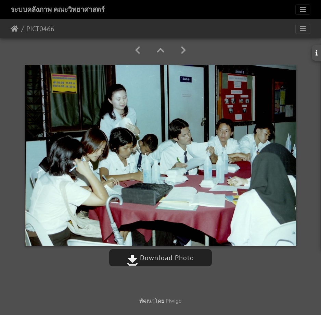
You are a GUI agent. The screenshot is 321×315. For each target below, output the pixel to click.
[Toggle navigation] (302, 9)
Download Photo (160, 257)
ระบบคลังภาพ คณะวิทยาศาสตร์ (58, 9)
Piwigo (174, 300)
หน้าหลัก (14, 29)
